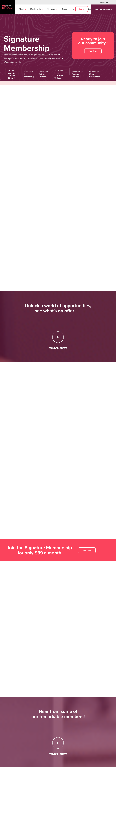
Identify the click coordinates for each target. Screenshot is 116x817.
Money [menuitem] (48, 777)
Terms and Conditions (39, 813)
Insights (49, 759)
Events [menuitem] (64, 9)
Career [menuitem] (48, 765)
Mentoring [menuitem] (51, 9)
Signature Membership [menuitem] (72, 769)
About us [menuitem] (89, 765)
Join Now (93, 51)
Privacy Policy (26, 813)
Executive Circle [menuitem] (69, 773)
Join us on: (8, 786)
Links (88, 759)
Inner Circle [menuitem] (67, 765)
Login (81, 9)
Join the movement (103, 9)
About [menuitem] (21, 9)
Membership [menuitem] (35, 9)
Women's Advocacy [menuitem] (53, 781)
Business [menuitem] (49, 773)
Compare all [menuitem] (68, 778)
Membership (69, 759)
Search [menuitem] (104, 3)
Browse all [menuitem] (49, 786)
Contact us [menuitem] (90, 773)
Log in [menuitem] (88, 778)
